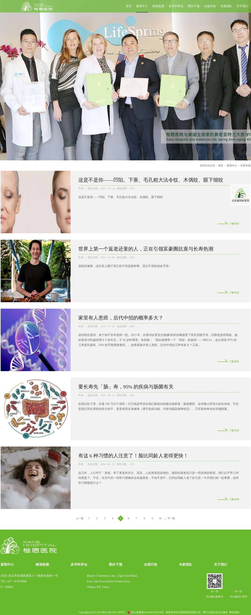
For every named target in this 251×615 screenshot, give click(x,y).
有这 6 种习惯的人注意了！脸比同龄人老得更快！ (133, 455)
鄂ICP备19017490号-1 (114, 612)
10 (160, 518)
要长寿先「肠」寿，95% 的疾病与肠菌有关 (126, 386)
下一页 (171, 518)
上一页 (80, 518)
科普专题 (246, 165)
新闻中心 (232, 165)
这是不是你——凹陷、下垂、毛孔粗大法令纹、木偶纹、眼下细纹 (150, 180)
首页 (129, 6)
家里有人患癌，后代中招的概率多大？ (120, 318)
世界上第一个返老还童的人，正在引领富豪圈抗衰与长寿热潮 (145, 249)
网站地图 (233, 612)
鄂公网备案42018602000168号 (147, 612)
